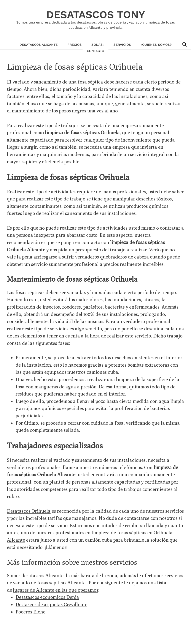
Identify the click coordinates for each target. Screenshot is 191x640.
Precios (74, 45)
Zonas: (97, 45)
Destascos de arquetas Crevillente (51, 604)
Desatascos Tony (95, 14)
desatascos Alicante (42, 575)
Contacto (95, 51)
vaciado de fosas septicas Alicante (49, 582)
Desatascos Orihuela (29, 511)
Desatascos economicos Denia (47, 597)
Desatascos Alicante (38, 45)
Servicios (122, 45)
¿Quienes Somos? (156, 45)
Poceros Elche (30, 612)
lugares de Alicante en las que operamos (55, 590)
